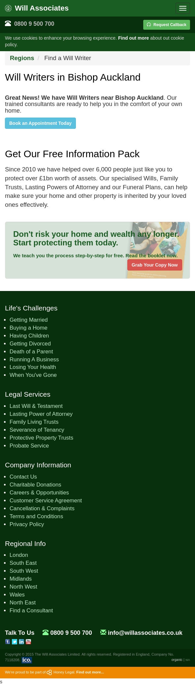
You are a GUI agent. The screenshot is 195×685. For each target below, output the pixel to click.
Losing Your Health (33, 367)
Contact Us (23, 477)
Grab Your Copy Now (155, 265)
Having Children (29, 336)
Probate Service (29, 446)
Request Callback (166, 24)
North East (23, 602)
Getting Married (29, 320)
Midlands (21, 579)
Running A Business (34, 359)
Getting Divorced (30, 344)
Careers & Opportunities (39, 492)
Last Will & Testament (36, 406)
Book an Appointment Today (40, 123)
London (19, 555)
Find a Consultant (31, 610)
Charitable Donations (35, 485)
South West (24, 571)
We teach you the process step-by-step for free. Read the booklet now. (95, 255)
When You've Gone (33, 375)
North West (23, 587)
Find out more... (90, 672)
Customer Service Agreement (46, 500)
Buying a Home (29, 328)
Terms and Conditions (36, 516)
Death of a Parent (31, 351)
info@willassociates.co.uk (145, 633)
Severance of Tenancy (37, 430)
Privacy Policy (27, 524)
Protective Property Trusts (41, 438)
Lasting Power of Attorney (41, 414)
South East (23, 563)
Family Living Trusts (34, 422)
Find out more (133, 38)
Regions (22, 57)
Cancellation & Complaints (42, 508)
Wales (17, 595)
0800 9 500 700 (34, 23)
